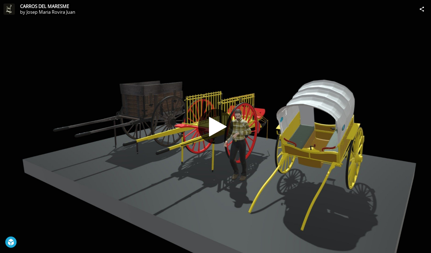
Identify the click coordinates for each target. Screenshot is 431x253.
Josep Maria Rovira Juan (50, 12)
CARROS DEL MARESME (44, 6)
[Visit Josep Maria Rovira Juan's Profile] (9, 9)
